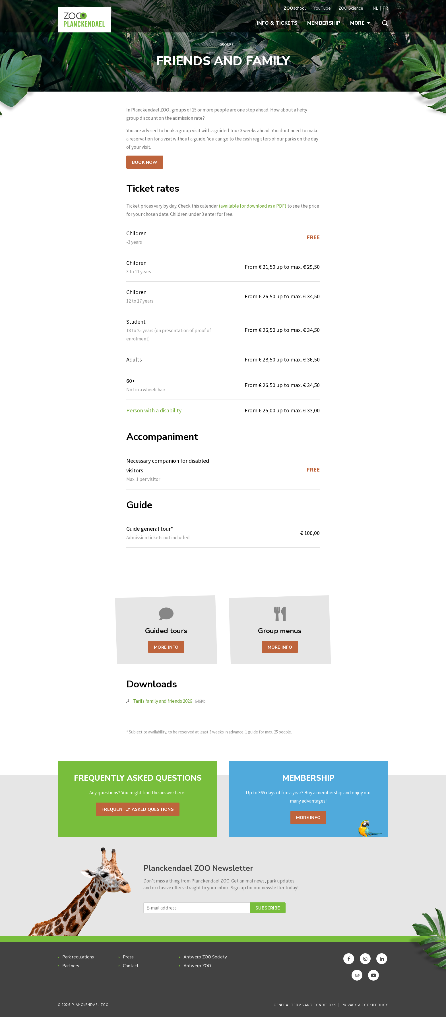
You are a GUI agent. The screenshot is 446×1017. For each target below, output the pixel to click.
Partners (70, 966)
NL (375, 8)
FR (385, 8)
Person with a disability (153, 410)
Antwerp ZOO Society (205, 957)
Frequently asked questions (138, 809)
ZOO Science (350, 8)
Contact (131, 966)
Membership (323, 23)
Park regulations (78, 957)
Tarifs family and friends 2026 (162, 701)
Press (128, 957)
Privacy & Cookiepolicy (365, 1005)
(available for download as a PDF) (252, 206)
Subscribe (267, 908)
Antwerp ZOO (197, 966)
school (295, 8)
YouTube (322, 8)
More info (308, 817)
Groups (226, 44)
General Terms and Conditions (305, 1005)
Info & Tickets (277, 23)
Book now (145, 162)
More (360, 23)
